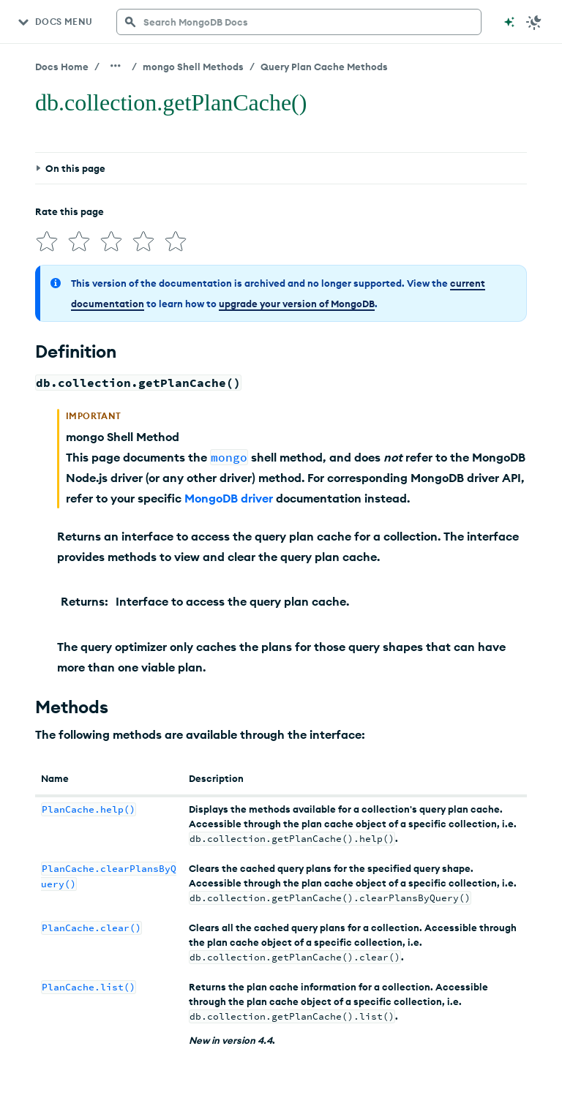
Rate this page (69, 211)
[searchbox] (299, 22)
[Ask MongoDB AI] (509, 22)
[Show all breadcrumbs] (115, 66)
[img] (47, 241)
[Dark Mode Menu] (534, 22)
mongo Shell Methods (193, 66)
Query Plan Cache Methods (324, 66)
